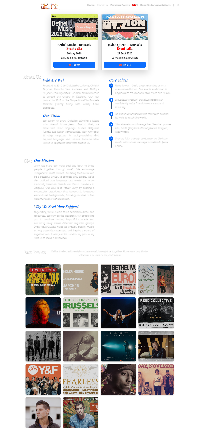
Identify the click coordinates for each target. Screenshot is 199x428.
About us (102, 5)
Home (91, 5)
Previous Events (120, 5)
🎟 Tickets (74, 65)
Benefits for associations (155, 5)
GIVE (135, 5)
